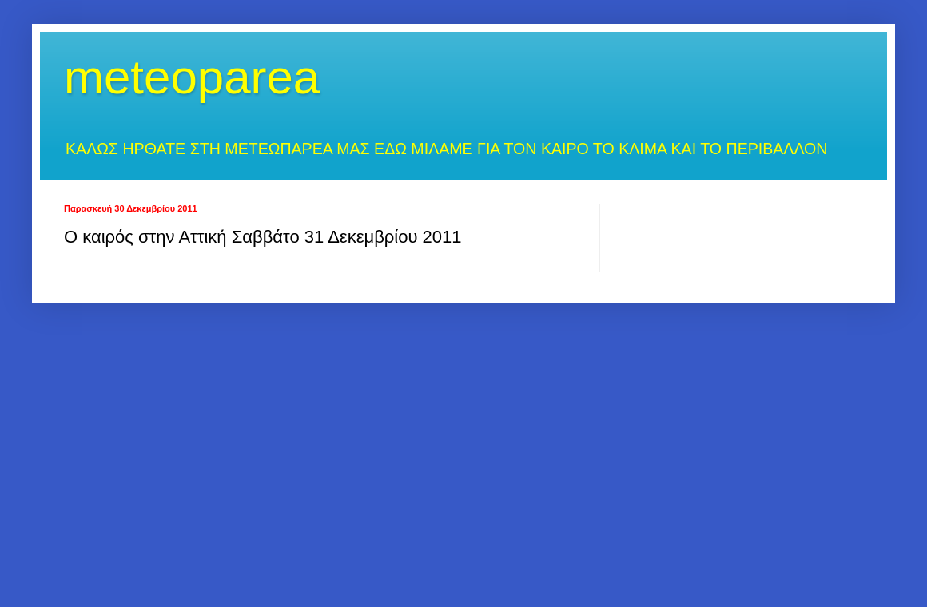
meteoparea (192, 77)
